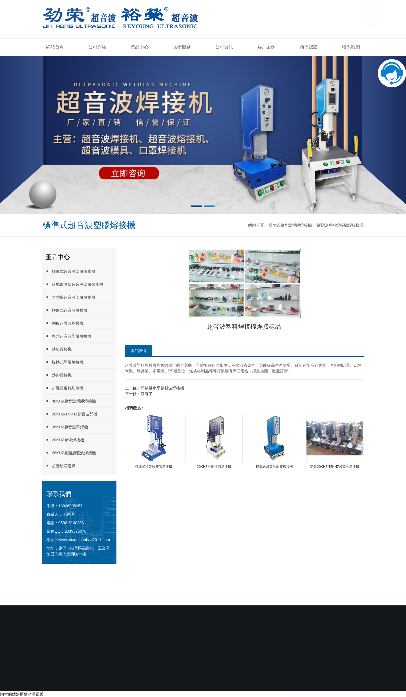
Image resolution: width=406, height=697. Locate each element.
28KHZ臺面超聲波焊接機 (70, 452)
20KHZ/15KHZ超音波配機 (71, 413)
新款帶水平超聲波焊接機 (162, 388)
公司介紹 (97, 47)
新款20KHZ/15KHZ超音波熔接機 (334, 467)
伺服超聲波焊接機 (64, 323)
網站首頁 (55, 47)
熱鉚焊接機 (58, 375)
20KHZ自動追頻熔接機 (214, 467)
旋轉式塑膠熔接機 (64, 362)
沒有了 (147, 393)
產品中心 (140, 47)
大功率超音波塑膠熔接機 (70, 297)
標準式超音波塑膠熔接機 (290, 225)
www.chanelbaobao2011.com (84, 539)
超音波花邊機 (60, 465)
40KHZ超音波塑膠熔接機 (70, 401)
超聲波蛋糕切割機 (64, 388)
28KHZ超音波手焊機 (66, 426)
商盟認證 (309, 47)
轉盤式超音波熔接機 (66, 310)
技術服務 (182, 47)
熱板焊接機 (58, 349)
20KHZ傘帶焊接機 (64, 439)
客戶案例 (266, 47)
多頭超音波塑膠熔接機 (68, 336)
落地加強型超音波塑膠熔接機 (74, 284)
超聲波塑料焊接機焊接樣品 (340, 225)
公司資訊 (224, 47)
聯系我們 (351, 47)
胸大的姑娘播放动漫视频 (21, 694)
